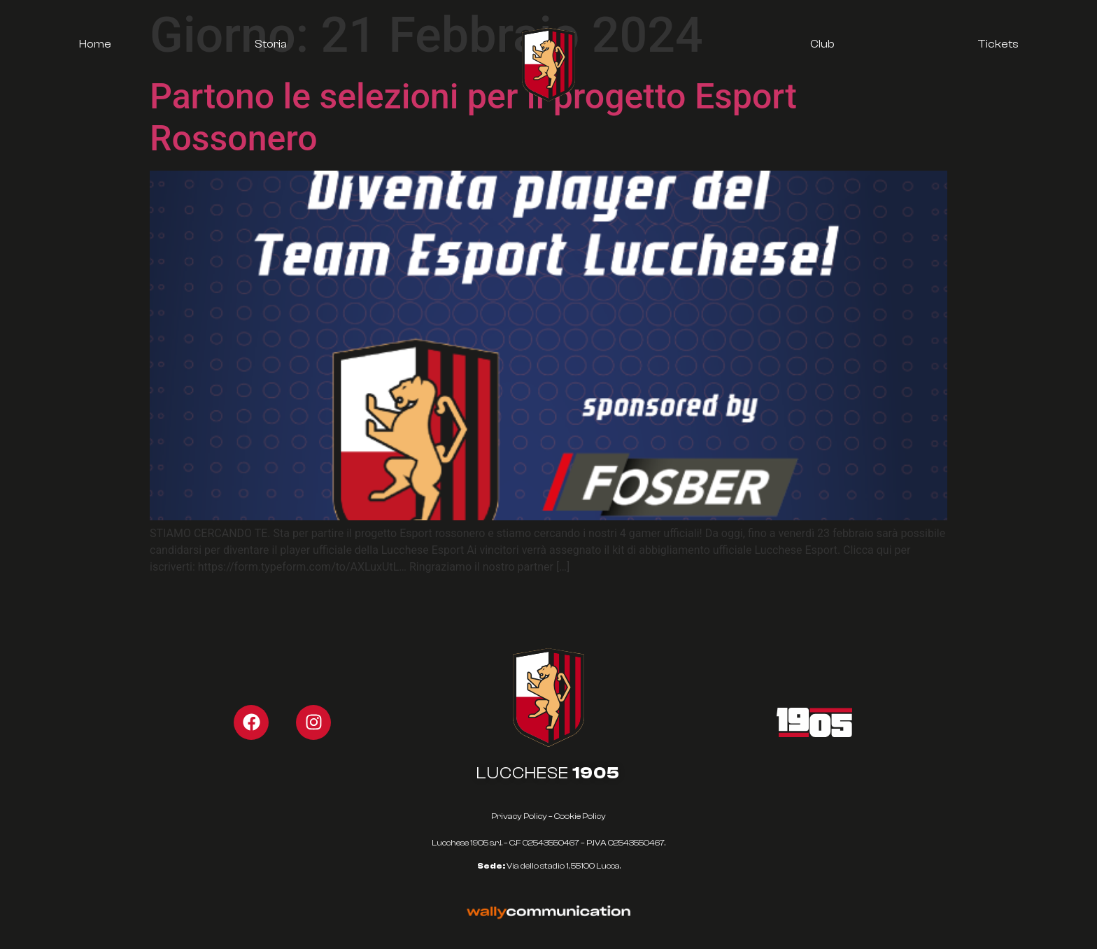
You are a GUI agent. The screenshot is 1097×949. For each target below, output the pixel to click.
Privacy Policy (519, 816)
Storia (271, 44)
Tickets (998, 44)
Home (95, 44)
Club (822, 44)
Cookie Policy (580, 816)
